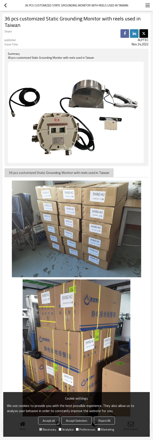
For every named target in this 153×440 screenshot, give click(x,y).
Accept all (49, 420)
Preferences (85, 429)
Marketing (106, 429)
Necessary (47, 429)
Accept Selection (76, 420)
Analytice (66, 429)
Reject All (104, 420)
